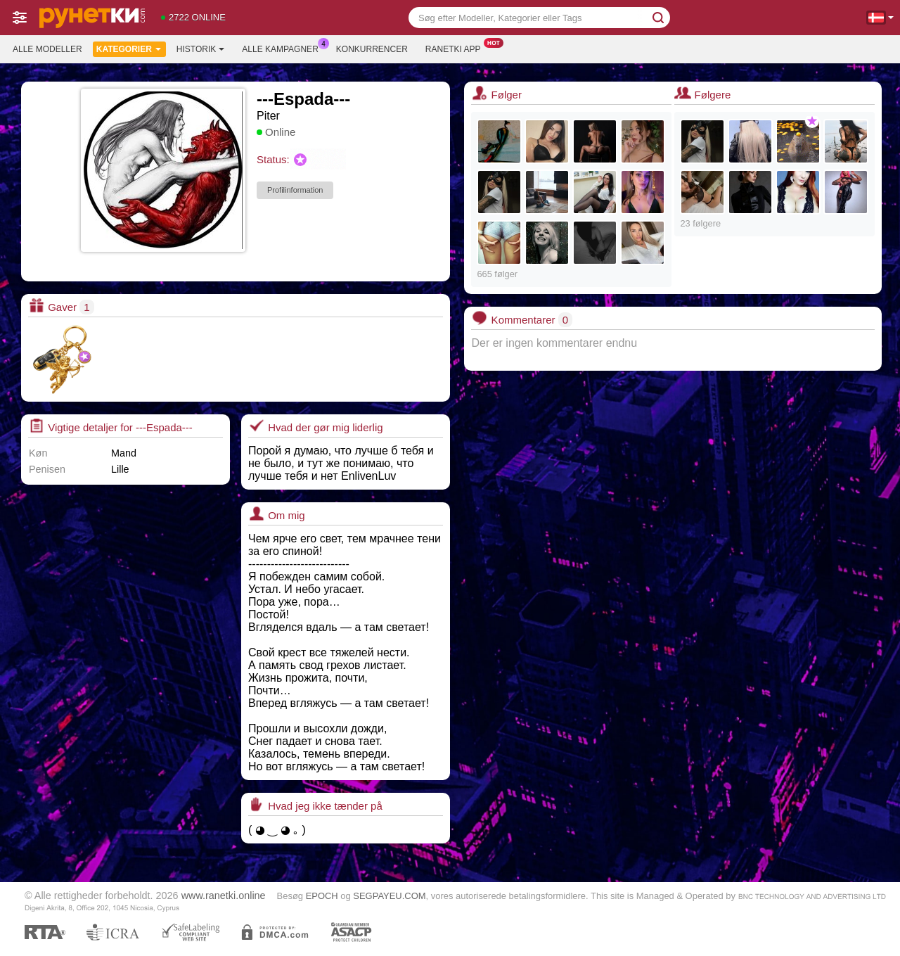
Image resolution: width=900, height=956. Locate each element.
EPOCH (322, 896)
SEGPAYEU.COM (389, 896)
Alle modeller (47, 49)
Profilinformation (295, 190)
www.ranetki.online (223, 895)
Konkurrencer (372, 49)
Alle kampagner (283, 48)
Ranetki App (456, 48)
